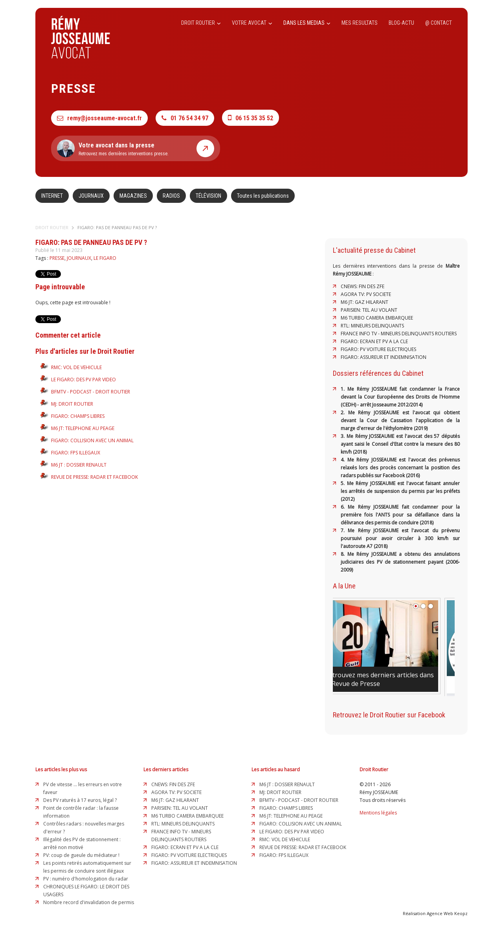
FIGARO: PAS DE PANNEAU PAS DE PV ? (117, 227)
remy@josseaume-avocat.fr (99, 118)
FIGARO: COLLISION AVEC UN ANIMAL (92, 440)
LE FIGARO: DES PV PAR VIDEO (83, 379)
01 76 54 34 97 (185, 118)
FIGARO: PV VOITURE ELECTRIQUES (378, 349)
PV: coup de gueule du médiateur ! (81, 855)
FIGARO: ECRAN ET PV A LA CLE (374, 341)
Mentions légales (378, 812)
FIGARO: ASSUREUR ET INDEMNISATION (383, 357)
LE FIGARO (105, 258)
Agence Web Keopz (447, 913)
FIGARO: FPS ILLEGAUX (75, 452)
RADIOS (171, 196)
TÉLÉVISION (208, 196)
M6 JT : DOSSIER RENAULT (78, 464)
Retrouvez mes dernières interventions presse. (135, 148)
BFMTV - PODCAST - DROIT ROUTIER (90, 391)
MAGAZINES (133, 196)
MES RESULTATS (359, 23)
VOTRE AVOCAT (252, 23)
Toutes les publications (263, 196)
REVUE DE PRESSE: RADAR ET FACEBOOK (94, 477)
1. (344, 389)
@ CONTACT (438, 23)
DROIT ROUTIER (201, 23)
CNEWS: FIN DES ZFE (362, 286)
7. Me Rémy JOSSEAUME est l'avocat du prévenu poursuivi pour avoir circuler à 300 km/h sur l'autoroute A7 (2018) (400, 538)
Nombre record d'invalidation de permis (88, 902)
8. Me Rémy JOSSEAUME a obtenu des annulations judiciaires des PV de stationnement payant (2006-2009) (400, 562)
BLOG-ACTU (401, 23)
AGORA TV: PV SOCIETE (366, 294)
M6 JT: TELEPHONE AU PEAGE (82, 428)
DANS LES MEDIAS (306, 23)
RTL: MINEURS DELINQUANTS (372, 325)
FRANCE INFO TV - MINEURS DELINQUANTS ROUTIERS (399, 333)
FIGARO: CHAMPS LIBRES (78, 416)
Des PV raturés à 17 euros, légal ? (80, 800)
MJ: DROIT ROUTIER (72, 404)
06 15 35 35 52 (250, 118)
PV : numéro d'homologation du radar (85, 878)
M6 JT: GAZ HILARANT (364, 302)
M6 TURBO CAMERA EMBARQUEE (377, 317)
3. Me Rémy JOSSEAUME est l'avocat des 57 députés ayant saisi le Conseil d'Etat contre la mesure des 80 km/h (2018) (400, 444)
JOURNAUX (91, 196)
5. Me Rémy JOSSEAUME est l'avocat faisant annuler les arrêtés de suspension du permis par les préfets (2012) (400, 491)
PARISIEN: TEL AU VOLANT (369, 310)
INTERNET (52, 196)
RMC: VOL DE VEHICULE (76, 367)
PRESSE (57, 258)
